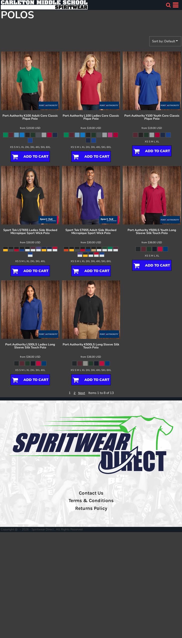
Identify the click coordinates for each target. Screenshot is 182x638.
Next (81, 393)
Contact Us (91, 493)
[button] (168, 5)
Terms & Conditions (91, 500)
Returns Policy (91, 508)
